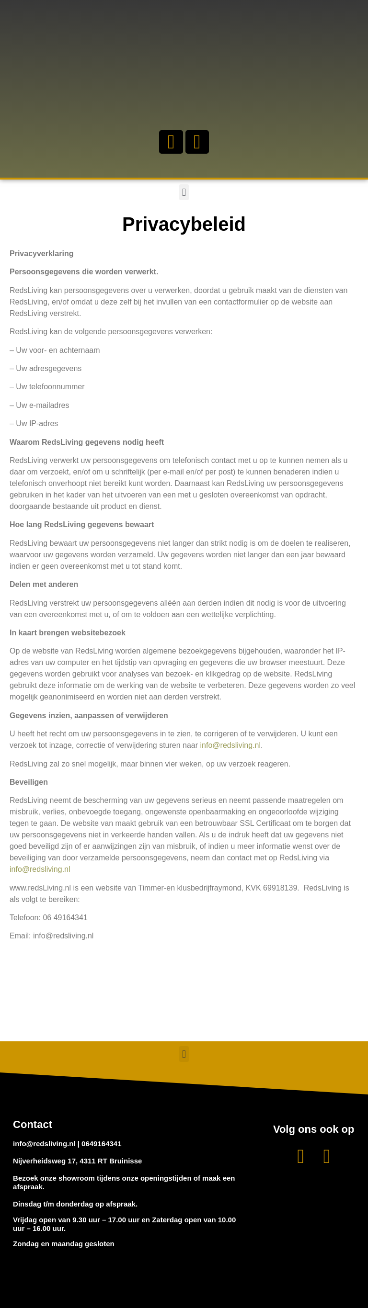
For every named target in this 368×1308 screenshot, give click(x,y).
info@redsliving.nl (230, 745)
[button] (183, 192)
